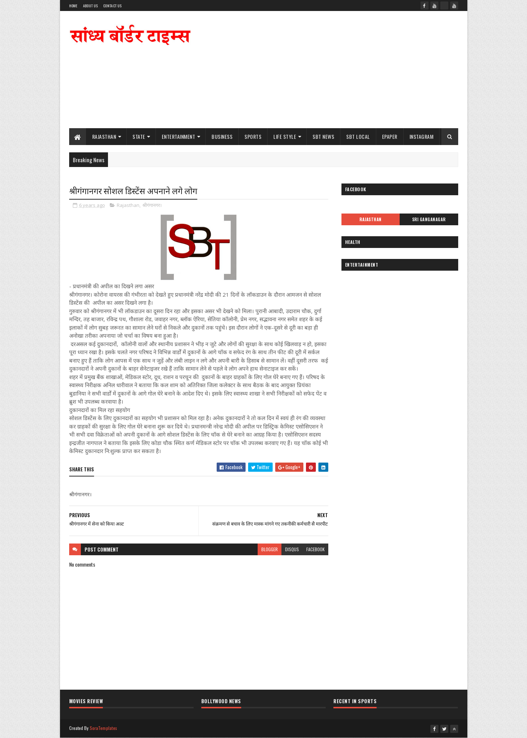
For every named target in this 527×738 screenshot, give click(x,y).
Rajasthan (104, 136)
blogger (269, 549)
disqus (292, 549)
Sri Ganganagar (429, 219)
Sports (252, 136)
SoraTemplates (103, 728)
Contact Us (112, 5)
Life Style (284, 136)
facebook (315, 549)
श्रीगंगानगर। (152, 205)
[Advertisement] (325, 69)
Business (222, 136)
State (138, 136)
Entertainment (178, 136)
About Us (90, 5)
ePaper (389, 136)
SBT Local (358, 136)
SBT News (323, 136)
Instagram (422, 136)
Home (73, 5)
